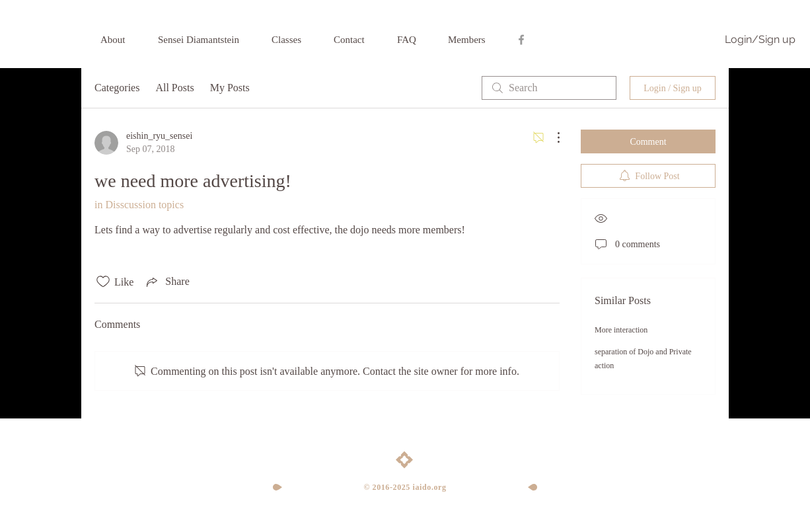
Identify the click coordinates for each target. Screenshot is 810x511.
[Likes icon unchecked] (103, 282)
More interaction (621, 329)
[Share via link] (166, 282)
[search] (549, 88)
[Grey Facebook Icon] (521, 39)
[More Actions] (552, 137)
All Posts (174, 87)
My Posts (230, 87)
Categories (116, 87)
